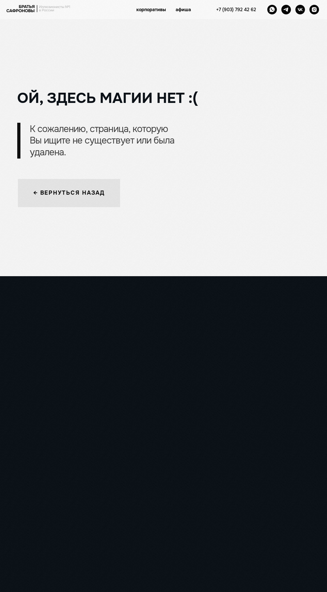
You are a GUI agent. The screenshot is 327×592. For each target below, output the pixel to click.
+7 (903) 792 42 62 (236, 9)
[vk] (300, 9)
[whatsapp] (272, 9)
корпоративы (151, 9)
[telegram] (286, 9)
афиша (183, 9)
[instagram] (314, 9)
